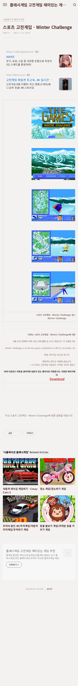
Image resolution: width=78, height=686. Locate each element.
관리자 (49, 679)
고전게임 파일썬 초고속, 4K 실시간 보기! (29, 80)
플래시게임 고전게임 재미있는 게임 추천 (39, 4)
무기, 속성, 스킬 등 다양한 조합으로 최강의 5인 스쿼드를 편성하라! (29, 62)
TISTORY (39, 679)
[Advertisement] (39, 477)
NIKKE (10, 57)
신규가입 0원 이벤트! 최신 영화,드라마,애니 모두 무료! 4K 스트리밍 (28, 85)
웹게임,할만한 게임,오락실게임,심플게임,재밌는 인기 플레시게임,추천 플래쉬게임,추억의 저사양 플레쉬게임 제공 (32, 647)
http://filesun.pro (15, 75)
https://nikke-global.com (20, 51)
